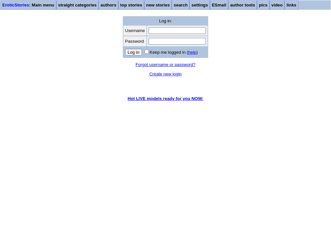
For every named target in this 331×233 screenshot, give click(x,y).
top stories (131, 5)
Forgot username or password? (165, 64)
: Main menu (28, 5)
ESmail (219, 5)
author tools (242, 5)
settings (199, 5)
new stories (158, 5)
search (180, 5)
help (192, 52)
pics (263, 5)
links (291, 5)
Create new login (165, 74)
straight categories (77, 5)
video (277, 5)
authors (108, 5)
